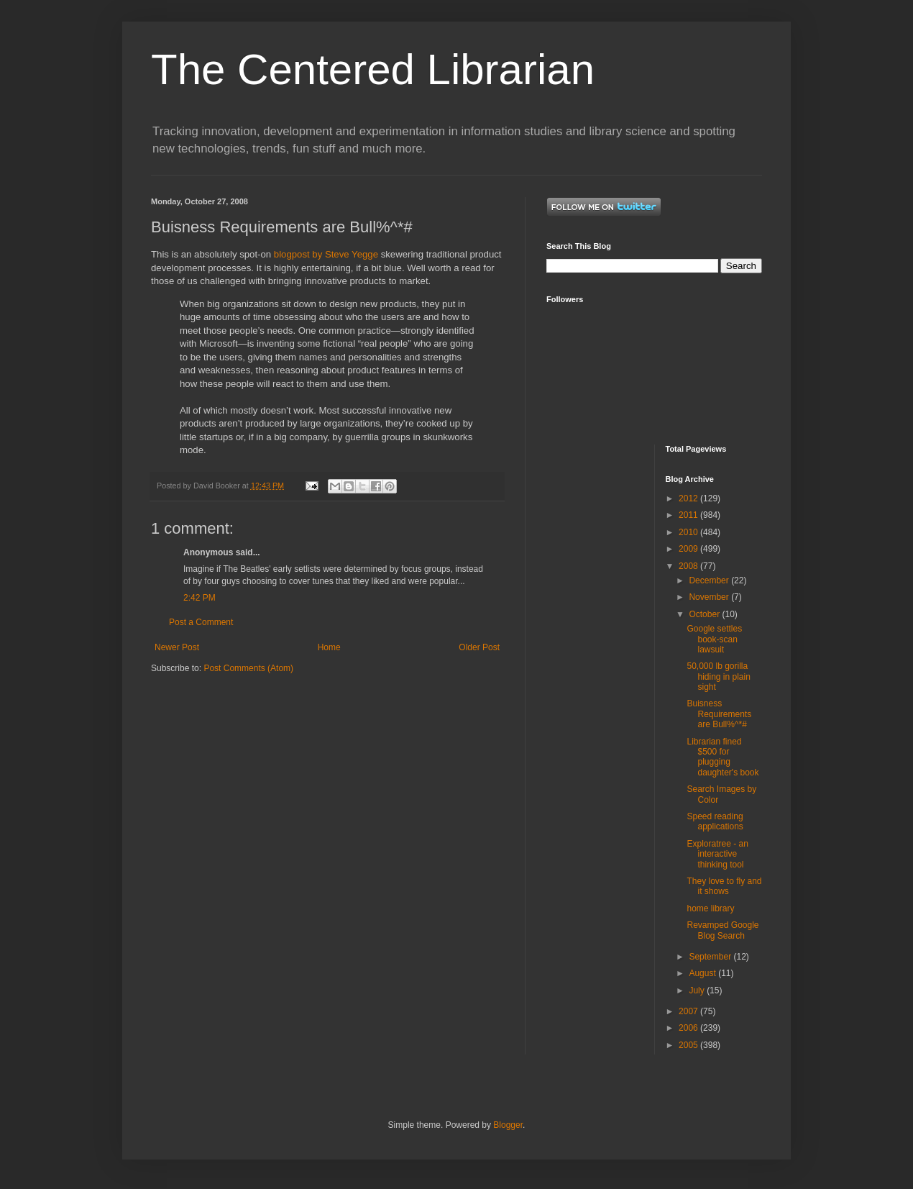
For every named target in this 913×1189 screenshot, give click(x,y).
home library (710, 908)
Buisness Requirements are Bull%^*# (719, 713)
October (705, 614)
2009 (689, 549)
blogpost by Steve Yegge (326, 254)
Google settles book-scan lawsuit (714, 639)
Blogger (508, 1125)
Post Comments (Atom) (248, 668)
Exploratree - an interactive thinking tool (717, 854)
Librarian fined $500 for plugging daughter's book (722, 757)
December (710, 580)
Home (329, 647)
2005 (689, 1045)
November (710, 597)
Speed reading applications (715, 821)
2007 (689, 1011)
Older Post (479, 647)
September (711, 957)
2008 (689, 566)
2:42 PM (199, 598)
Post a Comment (201, 622)
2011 (689, 515)
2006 (689, 1028)
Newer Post (177, 647)
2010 (689, 532)
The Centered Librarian (373, 69)
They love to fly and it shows (724, 886)
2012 (689, 498)
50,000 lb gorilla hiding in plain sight (718, 676)
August (703, 973)
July (698, 990)
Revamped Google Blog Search (722, 930)
